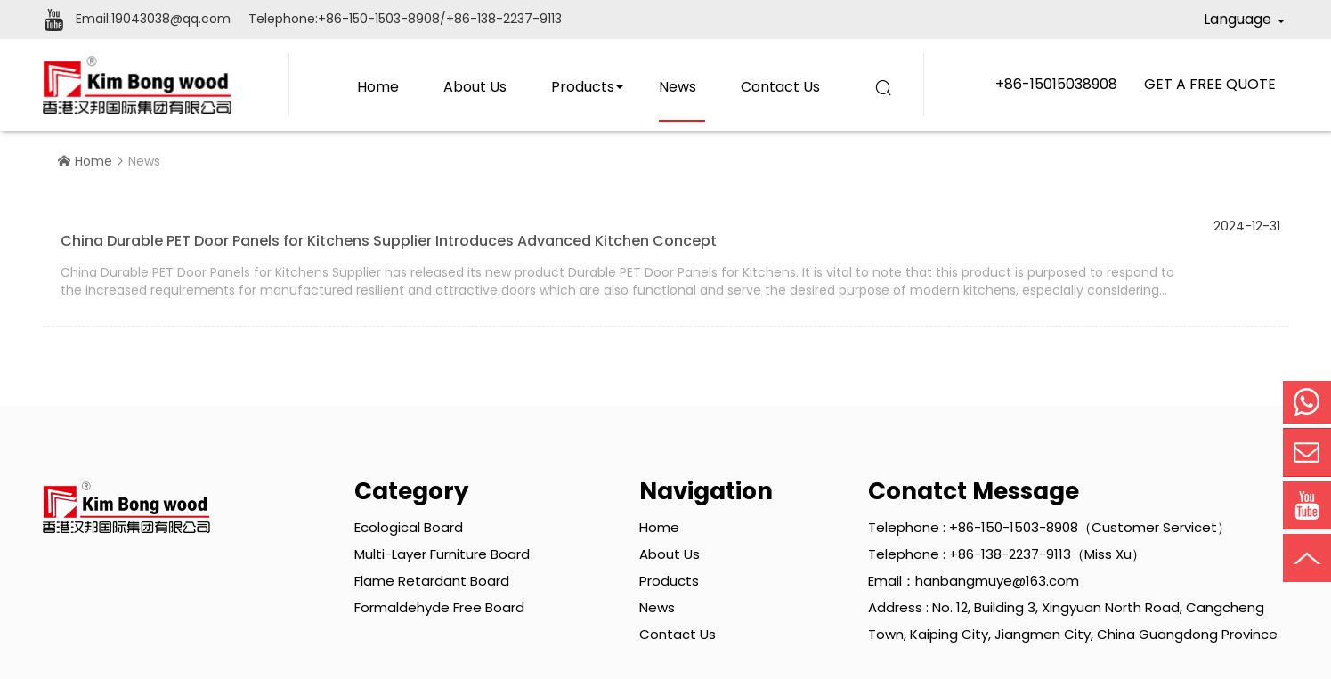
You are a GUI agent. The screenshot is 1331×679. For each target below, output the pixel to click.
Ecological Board (408, 527)
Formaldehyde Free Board (439, 607)
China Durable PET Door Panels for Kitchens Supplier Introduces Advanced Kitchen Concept (389, 240)
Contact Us (780, 87)
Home (378, 87)
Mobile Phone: (1307, 402)
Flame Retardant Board (431, 580)
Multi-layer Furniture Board (442, 554)
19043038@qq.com (171, 19)
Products (582, 87)
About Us (475, 87)
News (677, 87)
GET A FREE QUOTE (1210, 84)
